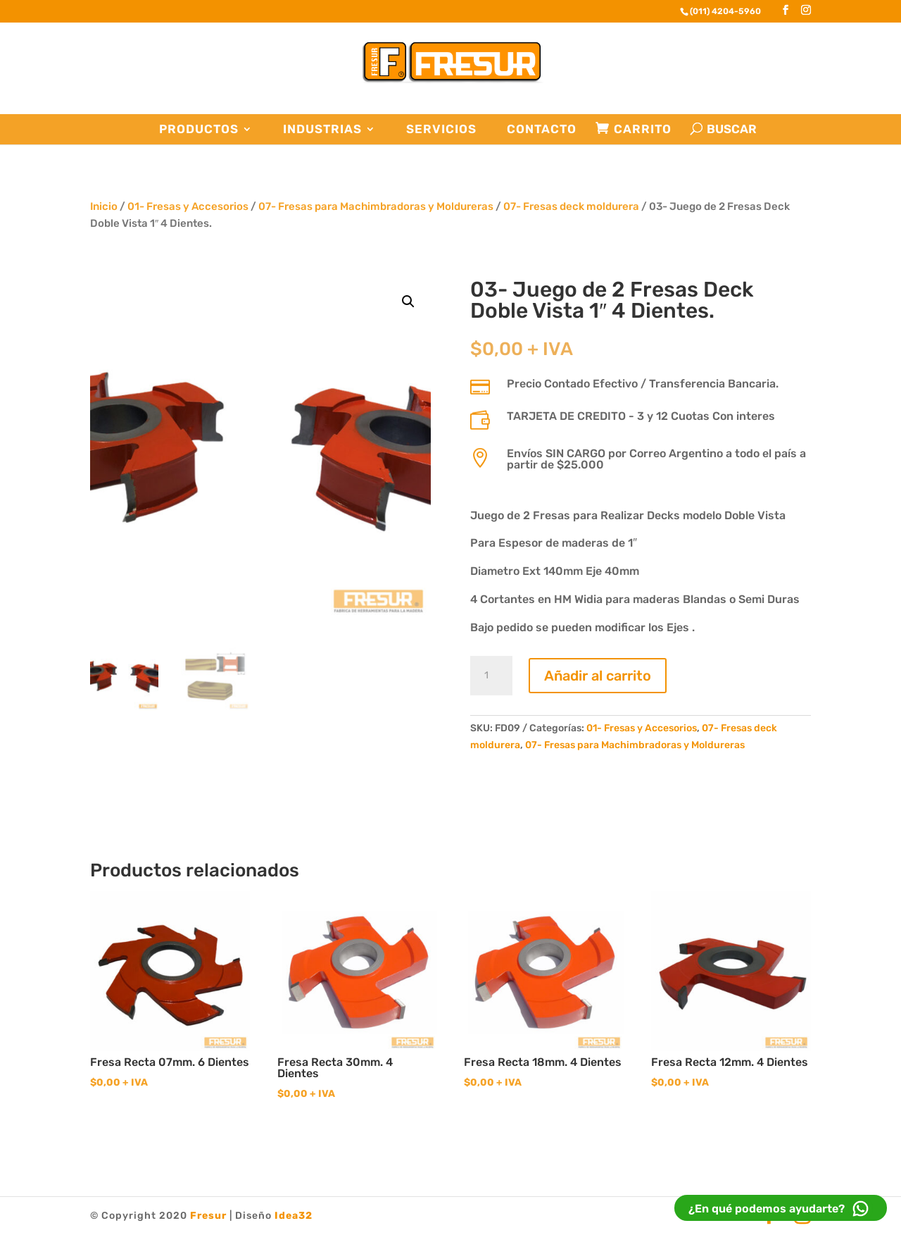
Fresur (208, 1216)
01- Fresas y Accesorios (187, 206)
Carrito (643, 129)
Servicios (441, 129)
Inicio (104, 206)
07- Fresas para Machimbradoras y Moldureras (375, 206)
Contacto (541, 129)
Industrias (322, 129)
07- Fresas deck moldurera (571, 206)
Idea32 (294, 1216)
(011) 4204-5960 (725, 11)
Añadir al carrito (597, 675)
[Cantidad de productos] (491, 675)
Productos (199, 129)
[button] (408, 301)
